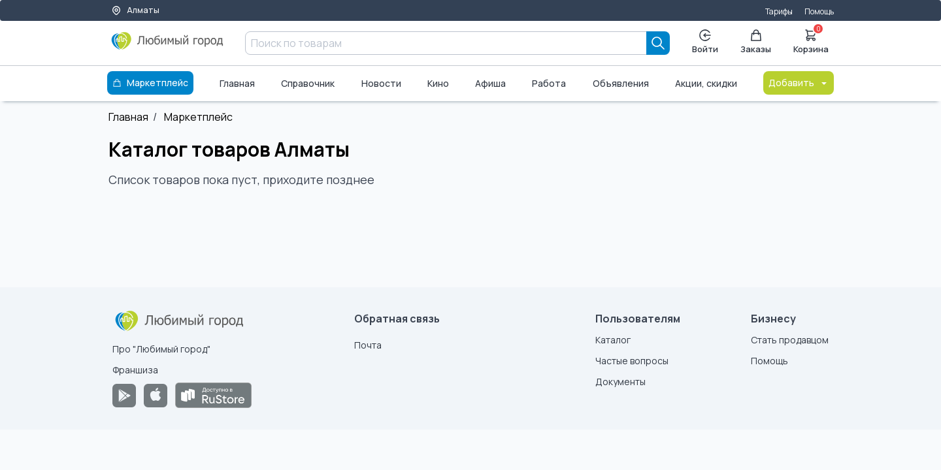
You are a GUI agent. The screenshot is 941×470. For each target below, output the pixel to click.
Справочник (308, 83)
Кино (438, 83)
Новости (381, 83)
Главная (237, 83)
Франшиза (135, 370)
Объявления (621, 83)
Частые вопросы (632, 360)
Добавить (798, 82)
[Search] (658, 43)
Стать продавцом (790, 340)
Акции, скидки (706, 83)
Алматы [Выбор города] (135, 10)
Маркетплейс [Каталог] (150, 82)
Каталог (613, 340)
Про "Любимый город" (161, 349)
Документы (620, 381)
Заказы (755, 42)
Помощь (819, 11)
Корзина (811, 40)
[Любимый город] (167, 46)
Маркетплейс (198, 117)
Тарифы (779, 11)
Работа (549, 83)
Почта (368, 345)
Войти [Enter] (705, 42)
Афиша (490, 83)
